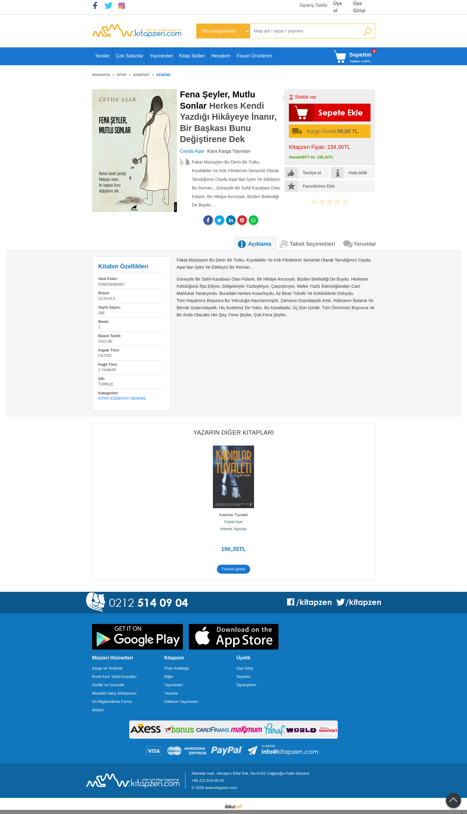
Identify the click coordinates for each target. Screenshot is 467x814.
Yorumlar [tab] (365, 244)
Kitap (103, 398)
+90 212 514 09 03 (208, 780)
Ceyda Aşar (233, 522)
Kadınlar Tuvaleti (233, 515)
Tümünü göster (234, 569)
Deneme (138, 398)
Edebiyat (119, 398)
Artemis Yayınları (233, 529)
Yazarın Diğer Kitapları (233, 432)
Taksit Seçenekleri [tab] (312, 244)
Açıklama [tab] (259, 244)
